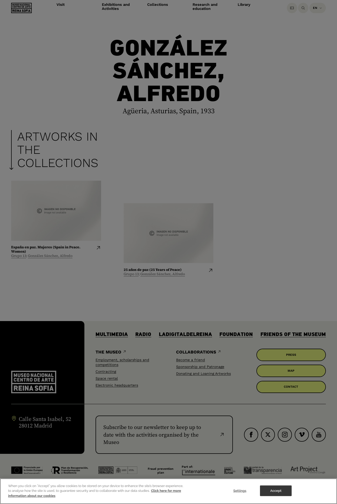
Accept (275, 494)
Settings (240, 494)
